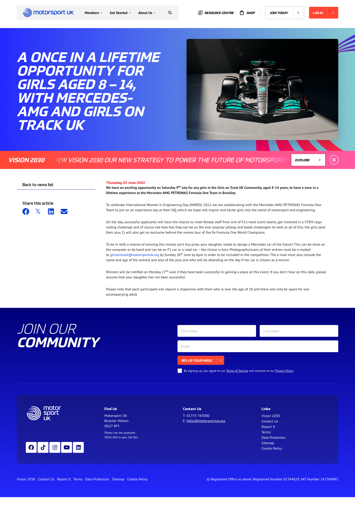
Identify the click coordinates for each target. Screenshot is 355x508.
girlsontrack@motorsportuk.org (134, 254)
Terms (266, 432)
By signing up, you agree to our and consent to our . (239, 371)
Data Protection (273, 437)
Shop (247, 12)
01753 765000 (198, 415)
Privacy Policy (284, 371)
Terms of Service (237, 371)
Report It (268, 426)
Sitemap (267, 443)
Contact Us (269, 421)
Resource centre (216, 13)
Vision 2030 (270, 415)
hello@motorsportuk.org (206, 420)
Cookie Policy (271, 448)
